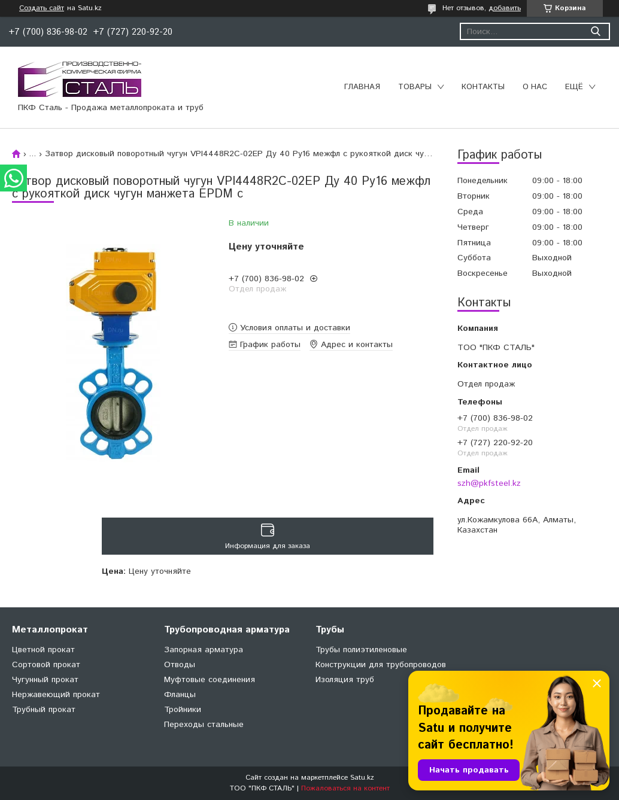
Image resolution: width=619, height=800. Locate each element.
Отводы (179, 665)
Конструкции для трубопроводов (380, 665)
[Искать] (595, 31)
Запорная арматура (203, 650)
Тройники (182, 710)
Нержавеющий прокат (56, 695)
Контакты (483, 87)
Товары (415, 87)
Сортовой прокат (46, 665)
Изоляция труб (344, 680)
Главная (362, 87)
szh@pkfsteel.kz (489, 483)
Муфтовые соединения (209, 680)
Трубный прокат (43, 710)
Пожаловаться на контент (345, 788)
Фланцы (180, 695)
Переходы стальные (204, 725)
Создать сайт (41, 8)
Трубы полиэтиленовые (361, 650)
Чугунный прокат (45, 680)
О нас (535, 87)
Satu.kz (362, 777)
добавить (504, 8)
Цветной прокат (43, 650)
